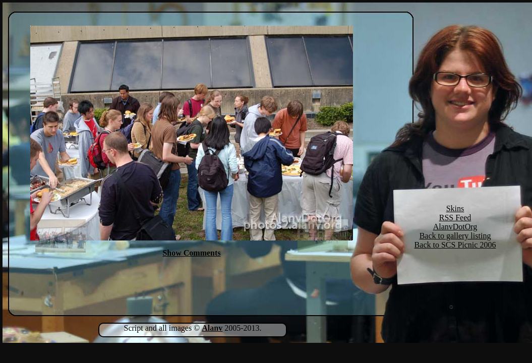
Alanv (212, 328)
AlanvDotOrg (455, 226)
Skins (455, 208)
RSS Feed (455, 217)
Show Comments (191, 253)
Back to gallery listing (455, 235)
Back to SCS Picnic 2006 (455, 244)
